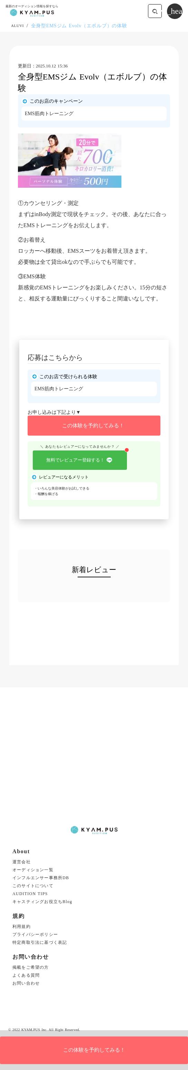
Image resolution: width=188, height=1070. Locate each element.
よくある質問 (26, 975)
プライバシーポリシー (35, 934)
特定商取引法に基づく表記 (39, 942)
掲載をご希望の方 (30, 967)
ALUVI (17, 26)
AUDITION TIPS (30, 894)
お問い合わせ (26, 983)
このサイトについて (32, 886)
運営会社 (21, 862)
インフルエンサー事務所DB (40, 878)
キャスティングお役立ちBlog (42, 902)
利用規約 (21, 926)
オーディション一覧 (32, 870)
